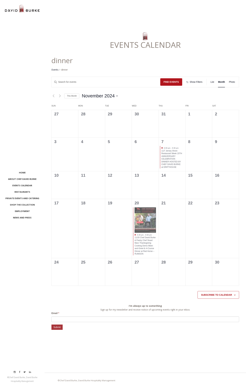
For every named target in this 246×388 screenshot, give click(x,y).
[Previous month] (53, 96)
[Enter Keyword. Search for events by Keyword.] (106, 82)
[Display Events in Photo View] (232, 82)
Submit (57, 327)
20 (137, 203)
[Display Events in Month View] (221, 82)
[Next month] (60, 96)
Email (55, 313)
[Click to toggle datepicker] (100, 96)
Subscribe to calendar (216, 295)
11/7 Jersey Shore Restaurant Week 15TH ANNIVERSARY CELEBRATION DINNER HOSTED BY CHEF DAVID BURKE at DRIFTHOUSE (171, 159)
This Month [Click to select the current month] (72, 96)
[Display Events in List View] (212, 82)
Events (55, 69)
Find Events (171, 82)
